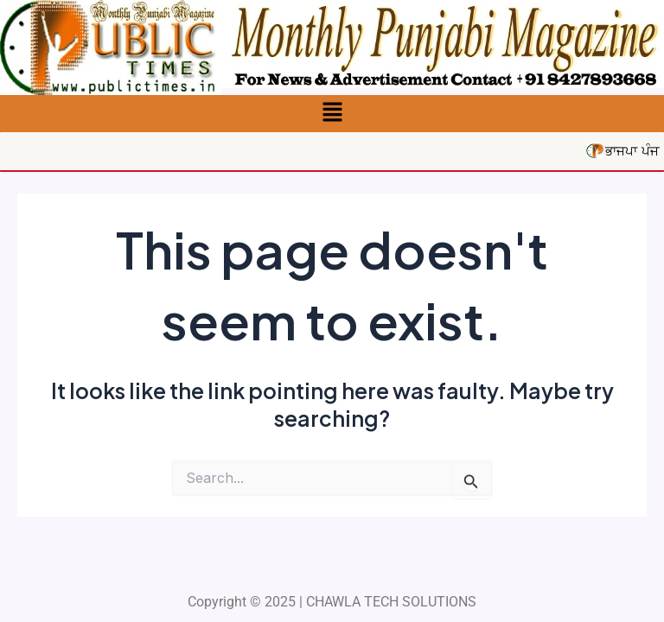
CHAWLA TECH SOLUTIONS (391, 601)
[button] (332, 113)
